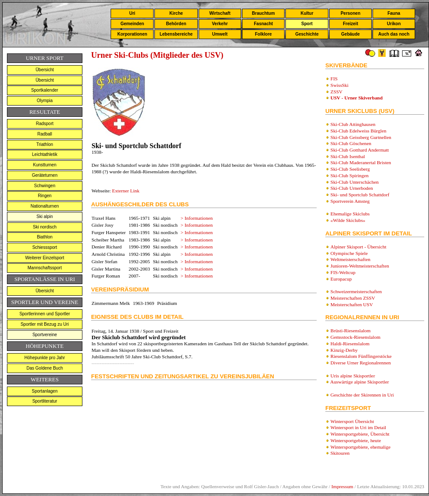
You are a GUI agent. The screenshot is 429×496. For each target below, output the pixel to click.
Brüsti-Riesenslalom (351, 330)
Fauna (393, 13)
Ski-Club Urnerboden (352, 188)
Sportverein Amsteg (350, 201)
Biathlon (44, 237)
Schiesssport (44, 247)
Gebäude (350, 34)
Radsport (45, 123)
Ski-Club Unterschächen (355, 182)
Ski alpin (44, 216)
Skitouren (340, 453)
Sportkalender (44, 90)
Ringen (45, 195)
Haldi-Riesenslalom (350, 343)
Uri (132, 13)
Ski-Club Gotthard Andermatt (360, 149)
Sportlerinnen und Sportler (45, 313)
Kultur (307, 13)
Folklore (263, 34)
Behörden (176, 23)
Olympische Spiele (349, 253)
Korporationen (132, 34)
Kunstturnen (44, 164)
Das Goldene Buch (44, 368)
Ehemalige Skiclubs (350, 213)
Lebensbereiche (176, 34)
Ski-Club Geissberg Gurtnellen (361, 137)
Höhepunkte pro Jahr (44, 357)
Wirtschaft (219, 13)
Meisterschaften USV (352, 304)
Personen (350, 13)
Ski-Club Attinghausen (353, 124)
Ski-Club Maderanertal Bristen (361, 162)
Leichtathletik (44, 154)
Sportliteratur (44, 401)
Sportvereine (45, 334)
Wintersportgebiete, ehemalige (361, 447)
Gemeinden (132, 23)
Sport (307, 23)
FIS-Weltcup (343, 272)
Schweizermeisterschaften (356, 291)
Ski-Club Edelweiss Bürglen (358, 130)
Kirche (176, 13)
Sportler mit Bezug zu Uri (44, 324)
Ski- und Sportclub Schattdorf (360, 194)
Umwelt (220, 34)
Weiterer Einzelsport (44, 257)
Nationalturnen (44, 206)
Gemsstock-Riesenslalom (355, 337)
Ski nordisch (44, 227)
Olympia (45, 100)
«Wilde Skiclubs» (348, 220)
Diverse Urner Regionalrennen (361, 362)
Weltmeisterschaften (350, 259)
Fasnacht (263, 23)
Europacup (341, 278)
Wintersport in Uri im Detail (358, 427)
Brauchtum (263, 13)
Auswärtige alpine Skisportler (359, 381)
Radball (44, 134)
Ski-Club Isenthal (348, 156)
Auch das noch (393, 34)
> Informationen (196, 218)
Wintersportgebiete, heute (356, 440)
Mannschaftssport (45, 267)
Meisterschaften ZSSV (353, 298)
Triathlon (44, 144)
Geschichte (307, 34)
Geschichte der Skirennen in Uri (362, 394)
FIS (334, 78)
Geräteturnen (45, 175)
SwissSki (340, 85)
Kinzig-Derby (344, 350)
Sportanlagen (45, 391)
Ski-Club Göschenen (351, 143)
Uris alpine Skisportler (353, 375)
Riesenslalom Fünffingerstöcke (361, 356)
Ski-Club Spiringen (350, 175)
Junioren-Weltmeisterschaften (360, 265)
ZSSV (337, 91)
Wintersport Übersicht (352, 421)
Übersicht (45, 69)
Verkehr (220, 23)
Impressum (342, 486)
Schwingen (45, 185)
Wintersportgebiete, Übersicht (360, 433)
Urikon (394, 23)
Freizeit (350, 23)
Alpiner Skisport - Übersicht (358, 246)
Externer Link (125, 190)
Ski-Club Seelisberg (350, 169)
